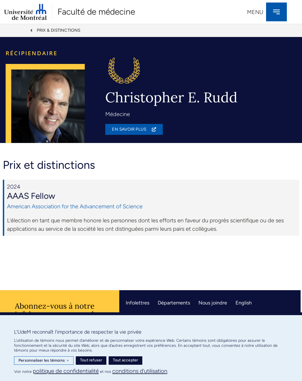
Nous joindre (212, 303)
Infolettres (137, 303)
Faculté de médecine (96, 11)
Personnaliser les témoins (44, 360)
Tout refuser (91, 360)
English (243, 303)
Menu (255, 12)
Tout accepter (125, 360)
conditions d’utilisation (139, 371)
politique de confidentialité (66, 371)
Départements (174, 303)
